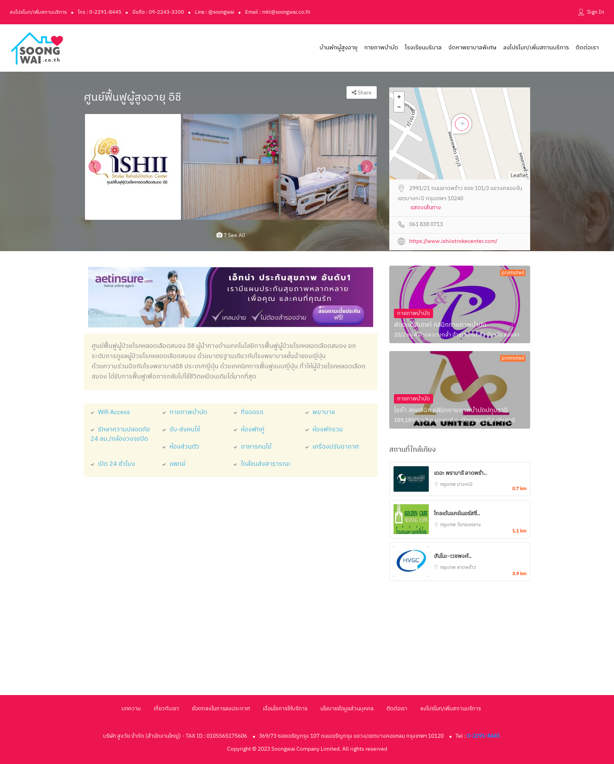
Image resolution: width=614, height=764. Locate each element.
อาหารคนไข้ (252, 447)
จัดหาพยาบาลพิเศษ (472, 48)
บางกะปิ (464, 484)
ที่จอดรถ (248, 412)
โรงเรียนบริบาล (423, 48)
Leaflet (519, 175)
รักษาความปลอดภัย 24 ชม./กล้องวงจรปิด (120, 434)
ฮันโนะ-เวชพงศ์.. (452, 556)
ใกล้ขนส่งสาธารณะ (262, 464)
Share (362, 92)
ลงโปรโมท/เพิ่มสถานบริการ (38, 12)
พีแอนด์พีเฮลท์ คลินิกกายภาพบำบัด (440, 325)
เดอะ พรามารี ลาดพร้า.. (460, 473)
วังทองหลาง (469, 525)
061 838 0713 (426, 225)
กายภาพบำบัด (381, 48)
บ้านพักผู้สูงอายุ (339, 48)
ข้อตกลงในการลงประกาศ (221, 708)
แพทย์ (174, 464)
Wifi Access (110, 412)
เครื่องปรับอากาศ (332, 447)
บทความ (131, 708)
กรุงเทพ (448, 484)
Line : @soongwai (214, 12)
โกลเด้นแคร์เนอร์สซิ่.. (457, 513)
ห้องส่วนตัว (180, 447)
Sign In (595, 11)
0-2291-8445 (483, 735)
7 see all (231, 235)
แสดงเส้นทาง (425, 208)
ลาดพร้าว (466, 567)
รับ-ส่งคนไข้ (181, 429)
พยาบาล (320, 412)
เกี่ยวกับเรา (166, 708)
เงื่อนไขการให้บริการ (285, 708)
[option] (133, 167)
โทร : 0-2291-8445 (99, 12)
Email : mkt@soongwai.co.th (277, 12)
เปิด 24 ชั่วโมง (112, 464)
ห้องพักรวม (324, 429)
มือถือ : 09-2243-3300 (158, 12)
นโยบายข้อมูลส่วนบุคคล (347, 708)
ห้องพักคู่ (248, 429)
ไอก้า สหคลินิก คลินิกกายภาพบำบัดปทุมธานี (451, 410)
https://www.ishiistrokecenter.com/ (453, 241)
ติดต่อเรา (587, 48)
